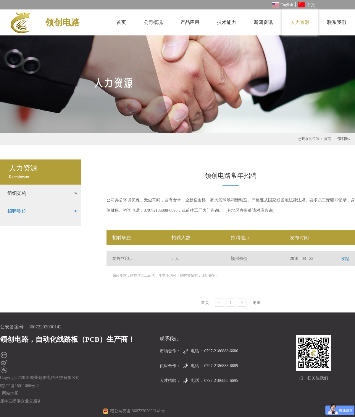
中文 (306, 5)
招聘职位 (343, 139)
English (282, 5)
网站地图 (9, 393)
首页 (121, 22)
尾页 (256, 302)
